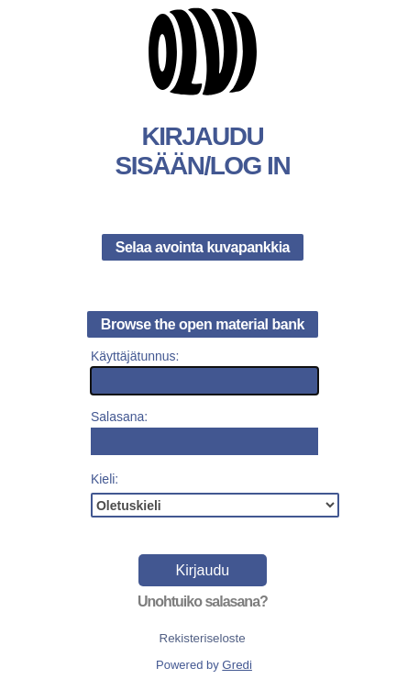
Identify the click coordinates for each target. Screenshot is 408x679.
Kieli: (104, 479)
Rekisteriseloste (203, 638)
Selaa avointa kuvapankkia (203, 247)
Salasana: (119, 416)
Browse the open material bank (202, 324)
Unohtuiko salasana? (203, 601)
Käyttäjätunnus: (135, 356)
